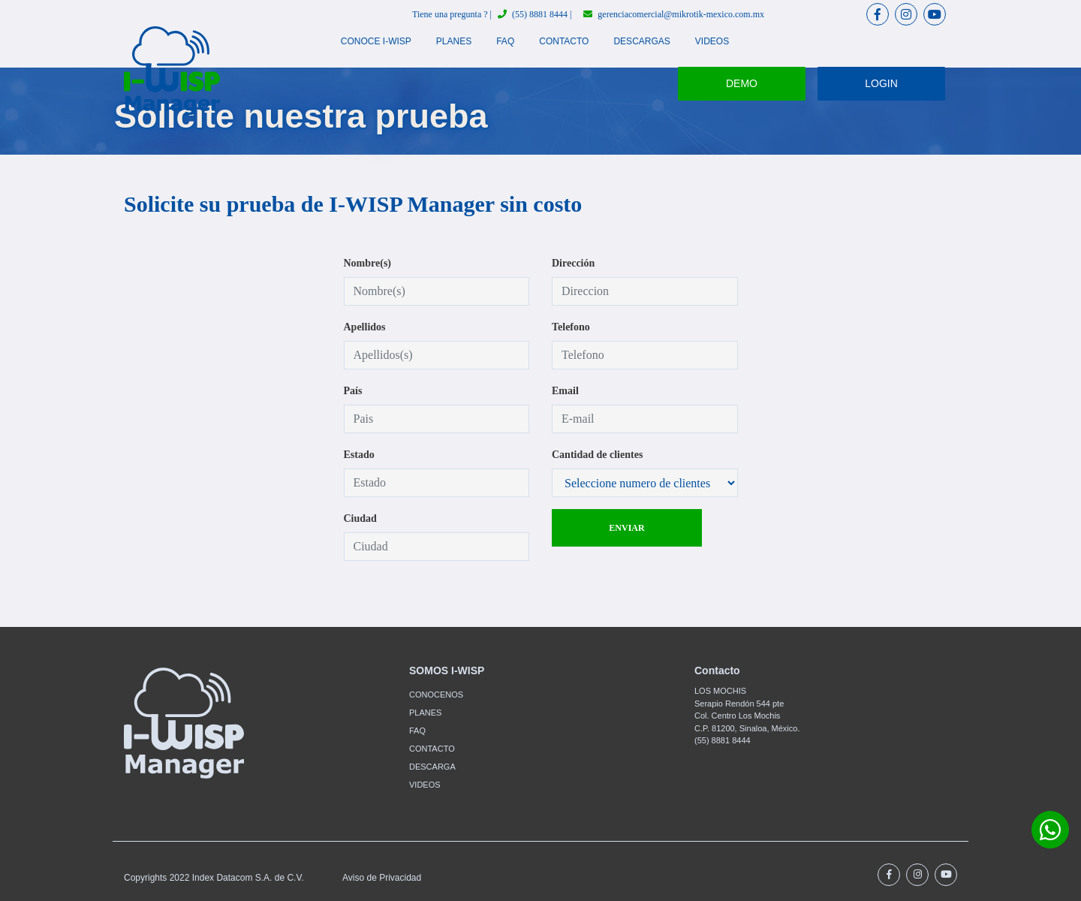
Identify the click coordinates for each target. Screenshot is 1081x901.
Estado (359, 454)
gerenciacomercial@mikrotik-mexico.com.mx (673, 14)
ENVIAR (626, 528)
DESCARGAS (641, 41)
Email (565, 390)
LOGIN (881, 83)
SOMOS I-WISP (446, 670)
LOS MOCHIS (720, 690)
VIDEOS (712, 41)
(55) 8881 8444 (722, 740)
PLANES (453, 41)
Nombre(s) (368, 263)
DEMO (741, 83)
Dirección (573, 263)
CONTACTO (564, 41)
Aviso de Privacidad (381, 877)
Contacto (717, 670)
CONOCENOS (436, 694)
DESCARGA (432, 766)
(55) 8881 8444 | (534, 14)
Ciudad (360, 518)
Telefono (571, 327)
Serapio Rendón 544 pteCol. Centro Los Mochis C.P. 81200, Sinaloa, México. (746, 716)
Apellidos (365, 327)
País (353, 390)
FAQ (505, 41)
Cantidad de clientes (597, 454)
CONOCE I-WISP (376, 41)
